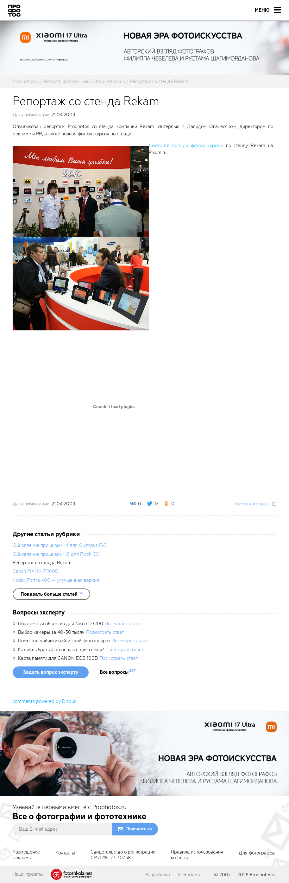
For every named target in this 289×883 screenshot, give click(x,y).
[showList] (51, 594)
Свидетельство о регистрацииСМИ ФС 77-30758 (123, 855)
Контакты (65, 853)
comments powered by (44, 701)
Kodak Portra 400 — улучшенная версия (56, 580)
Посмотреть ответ (124, 623)
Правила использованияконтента (197, 855)
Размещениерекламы (26, 855)
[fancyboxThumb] (81, 191)
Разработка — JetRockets (172, 875)
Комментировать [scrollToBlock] (252, 504)
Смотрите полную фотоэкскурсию (186, 145)
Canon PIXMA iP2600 (35, 571)
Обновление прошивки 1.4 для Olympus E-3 (60, 545)
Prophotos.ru (263, 875)
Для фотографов (257, 853)
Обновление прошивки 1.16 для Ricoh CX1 (57, 554)
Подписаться (139, 829)
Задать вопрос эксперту (50, 672)
